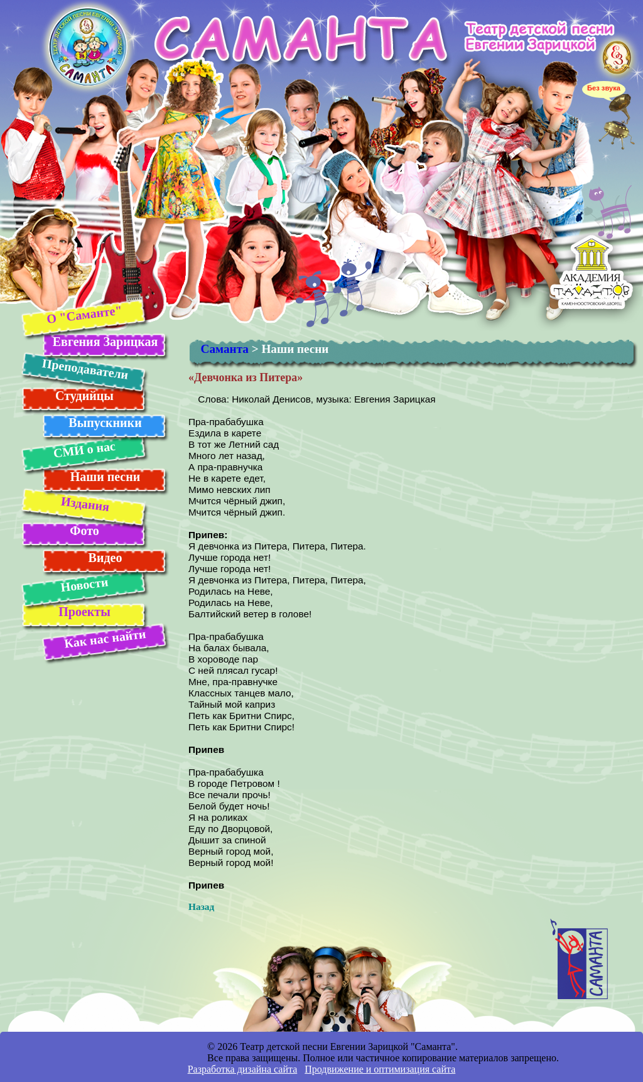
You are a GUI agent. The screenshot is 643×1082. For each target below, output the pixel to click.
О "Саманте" (83, 314)
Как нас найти (104, 639)
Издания (84, 504)
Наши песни (105, 477)
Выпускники (104, 423)
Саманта (225, 348)
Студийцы (84, 396)
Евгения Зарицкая (105, 342)
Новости (84, 584)
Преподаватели (85, 369)
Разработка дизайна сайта (243, 1069)
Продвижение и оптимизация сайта (380, 1069)
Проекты (84, 612)
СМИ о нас (84, 449)
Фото (84, 531)
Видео (105, 558)
